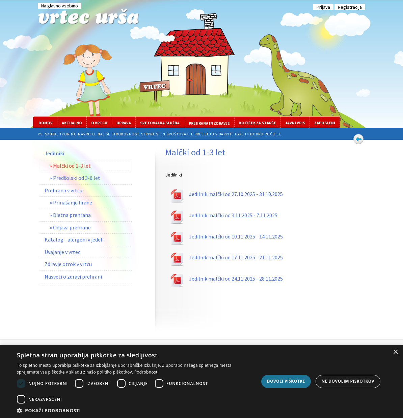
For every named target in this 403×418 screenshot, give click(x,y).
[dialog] (201, 381)
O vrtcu (99, 122)
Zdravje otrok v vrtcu (68, 264)
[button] (136, 410)
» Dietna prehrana (70, 215)
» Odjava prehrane (70, 227)
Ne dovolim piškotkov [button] (348, 381)
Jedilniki (54, 153)
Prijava (323, 7)
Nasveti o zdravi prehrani (73, 276)
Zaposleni (324, 122)
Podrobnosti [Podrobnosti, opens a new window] (146, 372)
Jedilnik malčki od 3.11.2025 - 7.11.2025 (233, 215)
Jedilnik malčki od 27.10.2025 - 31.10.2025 (236, 194)
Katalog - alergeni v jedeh (74, 239)
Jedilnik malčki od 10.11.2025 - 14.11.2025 (236, 236)
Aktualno (72, 122)
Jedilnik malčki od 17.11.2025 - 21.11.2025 (236, 257)
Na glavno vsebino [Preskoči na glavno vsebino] (59, 6)
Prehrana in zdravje (209, 123)
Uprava (123, 122)
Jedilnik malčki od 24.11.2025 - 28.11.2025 (236, 278)
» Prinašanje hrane (71, 202)
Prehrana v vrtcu (63, 190)
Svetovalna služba (160, 122)
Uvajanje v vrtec (62, 252)
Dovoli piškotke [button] (286, 381)
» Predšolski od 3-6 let (75, 177)
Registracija (350, 7)
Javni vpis (295, 122)
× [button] (395, 352)
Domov (45, 122)
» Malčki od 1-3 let (70, 165)
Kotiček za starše (257, 122)
